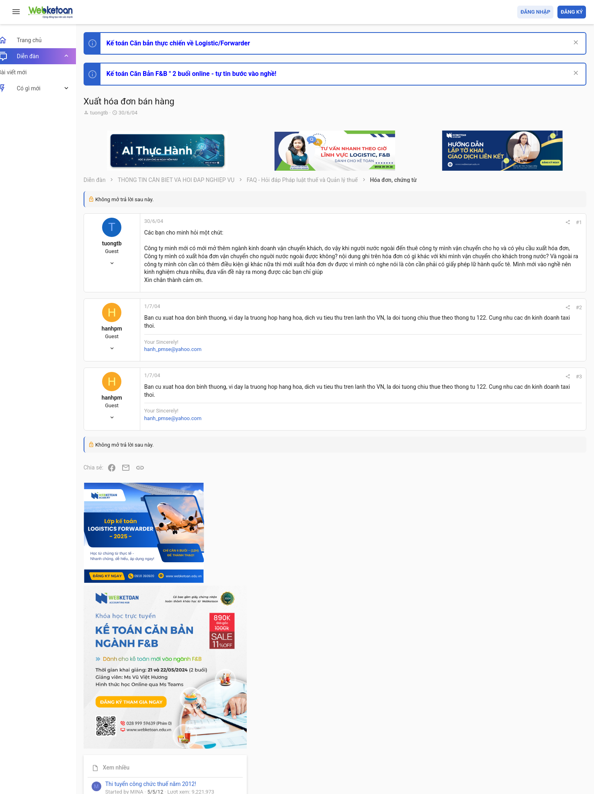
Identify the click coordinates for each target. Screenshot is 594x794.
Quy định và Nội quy (451, 742)
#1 (470, 222)
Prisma (103, 742)
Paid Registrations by (158, 769)
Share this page (535, 709)
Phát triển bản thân (529, 443)
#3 (470, 385)
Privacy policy (495, 742)
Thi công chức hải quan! (537, 457)
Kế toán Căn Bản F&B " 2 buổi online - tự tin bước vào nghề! (200, 74)
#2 (470, 315)
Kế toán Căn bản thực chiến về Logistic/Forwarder (187, 43)
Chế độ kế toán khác (530, 577)
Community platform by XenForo (162, 762)
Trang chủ (551, 742)
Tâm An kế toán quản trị (523, 664)
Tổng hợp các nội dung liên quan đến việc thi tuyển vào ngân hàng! (541, 547)
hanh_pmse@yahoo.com (182, 357)
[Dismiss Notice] (574, 43)
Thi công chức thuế (529, 621)
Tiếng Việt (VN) (142, 742)
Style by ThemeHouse (120, 776)
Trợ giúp (525, 742)
